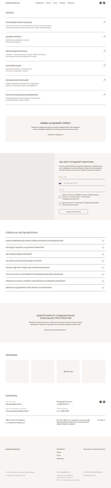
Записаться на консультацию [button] (54, 330)
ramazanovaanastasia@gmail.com (17, 411)
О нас (55, 3)
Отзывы (62, 3)
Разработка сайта (89, 475)
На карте (100, 420)
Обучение (60, 459)
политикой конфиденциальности (76, 198)
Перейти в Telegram (55, 135)
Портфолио (40, 3)
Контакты (71, 3)
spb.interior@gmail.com (13, 404)
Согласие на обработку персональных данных (65, 476)
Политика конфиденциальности (68, 480)
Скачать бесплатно (73, 212)
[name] (82, 177)
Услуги (48, 3)
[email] (82, 189)
